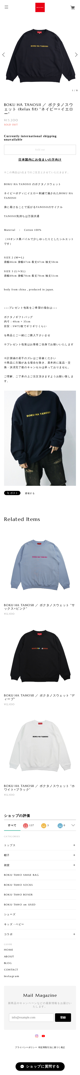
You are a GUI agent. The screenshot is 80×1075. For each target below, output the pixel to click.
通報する (30, 493)
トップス (10, 845)
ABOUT (9, 956)
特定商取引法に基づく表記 (51, 1047)
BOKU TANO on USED (20, 904)
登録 (63, 1017)
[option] (40, 54)
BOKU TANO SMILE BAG (21, 874)
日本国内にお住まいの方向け (40, 159)
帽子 (7, 855)
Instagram (11, 976)
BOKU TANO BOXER (18, 894)
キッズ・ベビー (14, 924)
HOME (8, 949)
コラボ (8, 934)
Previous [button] (4, 54)
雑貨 (7, 865)
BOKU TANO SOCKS (18, 884)
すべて (12, 825)
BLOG (8, 963)
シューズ (10, 914)
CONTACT (11, 969)
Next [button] (75, 54)
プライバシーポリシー (26, 1047)
